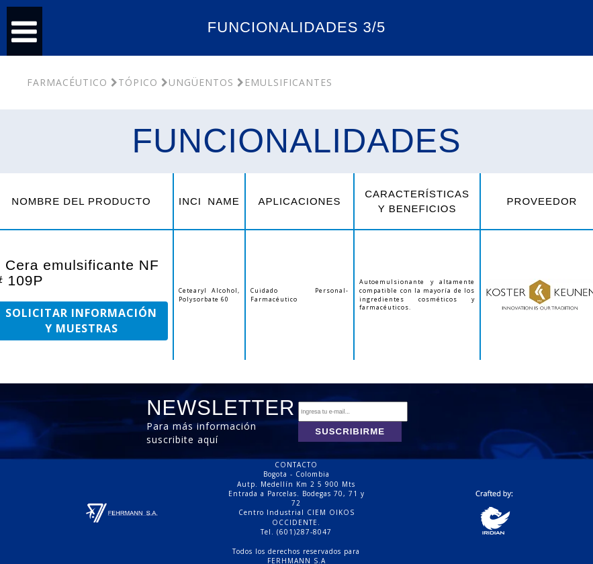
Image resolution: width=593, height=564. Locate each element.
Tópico (134, 82)
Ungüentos (197, 82)
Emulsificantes (284, 82)
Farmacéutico (67, 82)
